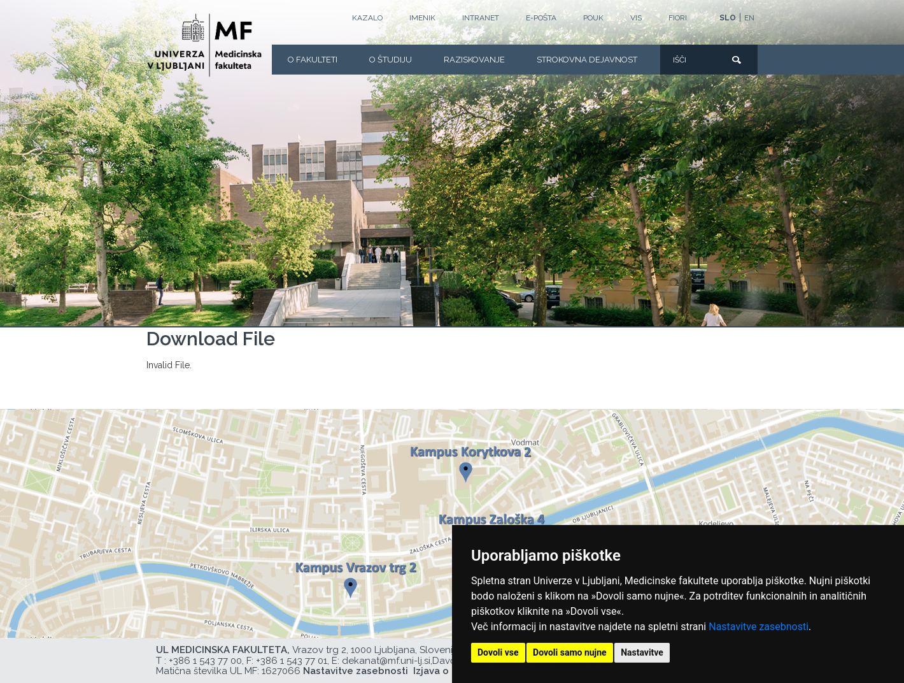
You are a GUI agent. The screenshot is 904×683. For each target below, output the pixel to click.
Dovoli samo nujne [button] (570, 652)
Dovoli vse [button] (498, 652)
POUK (593, 17)
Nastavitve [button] (642, 652)
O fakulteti (312, 59)
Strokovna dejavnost (587, 59)
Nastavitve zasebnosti (759, 627)
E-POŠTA (541, 17)
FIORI (677, 17)
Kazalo (367, 17)
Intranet (480, 17)
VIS (636, 17)
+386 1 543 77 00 (205, 660)
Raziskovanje (474, 59)
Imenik (422, 17)
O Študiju (390, 59)
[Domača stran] (204, 45)
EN (749, 17)
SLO (727, 17)
